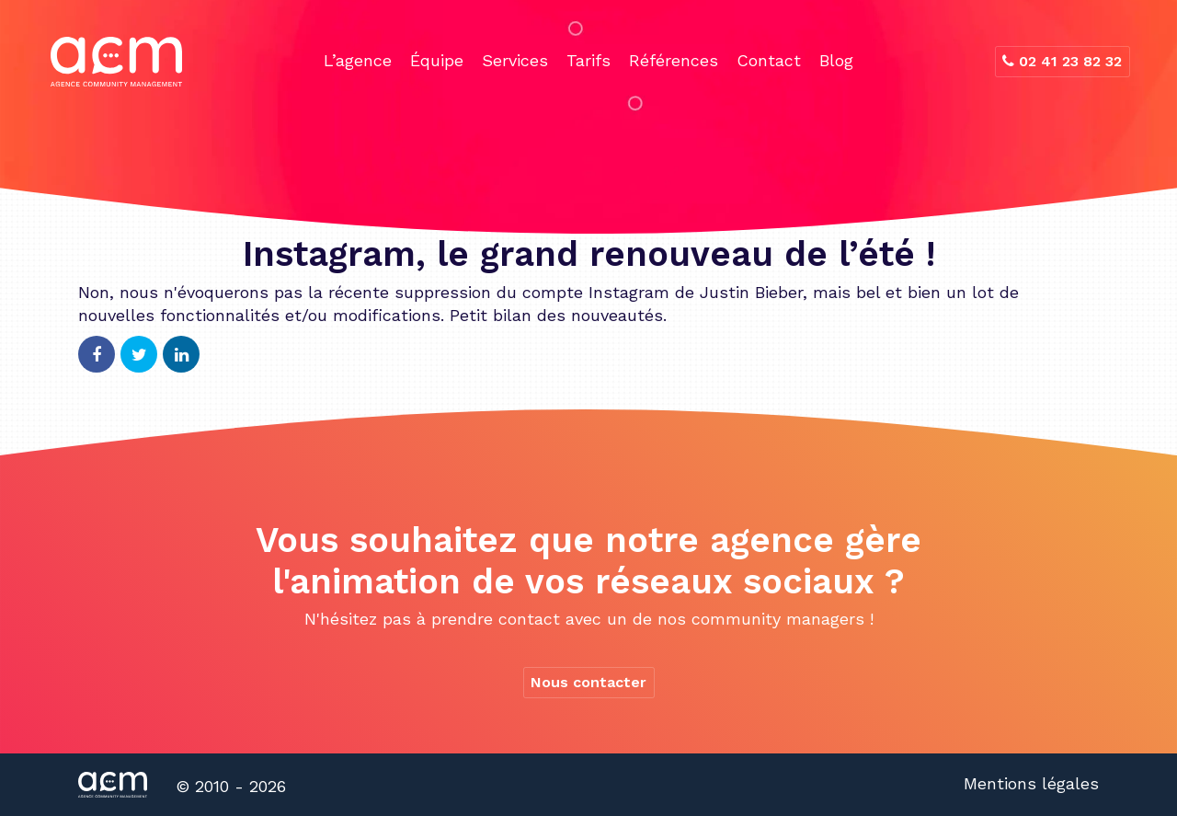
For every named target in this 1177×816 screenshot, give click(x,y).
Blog (836, 60)
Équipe (436, 60)
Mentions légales (1031, 783)
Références (673, 60)
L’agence (358, 60)
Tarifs (588, 60)
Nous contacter (588, 682)
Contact (769, 60)
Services (515, 60)
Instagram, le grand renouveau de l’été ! (589, 254)
